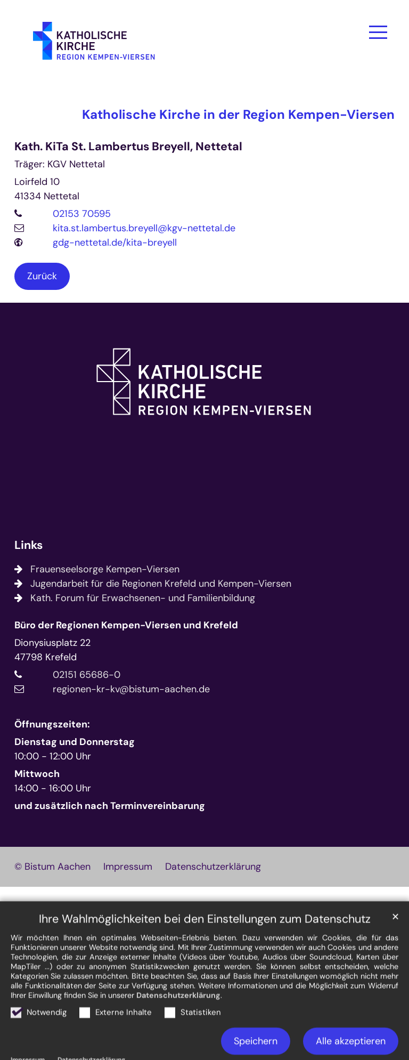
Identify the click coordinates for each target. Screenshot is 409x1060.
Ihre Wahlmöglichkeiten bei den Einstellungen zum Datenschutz (205, 950)
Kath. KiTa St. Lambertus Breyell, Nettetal (128, 147)
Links (28, 545)
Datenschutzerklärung (178, 1026)
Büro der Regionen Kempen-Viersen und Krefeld (126, 625)
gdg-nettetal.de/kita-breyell (115, 242)
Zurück (42, 276)
